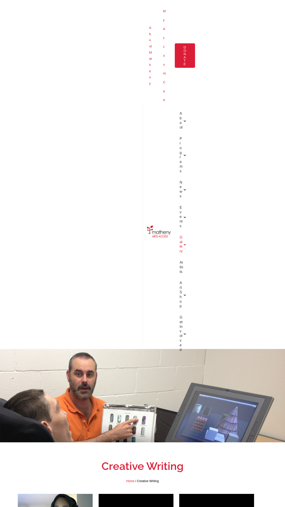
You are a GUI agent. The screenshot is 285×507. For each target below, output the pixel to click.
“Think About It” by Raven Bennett (55, 304)
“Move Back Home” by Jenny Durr (136, 370)
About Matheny (22, 6)
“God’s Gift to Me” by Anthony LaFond (217, 304)
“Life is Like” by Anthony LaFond (136, 232)
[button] (260, 6)
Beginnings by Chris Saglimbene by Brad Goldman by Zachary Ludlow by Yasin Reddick (216, 376)
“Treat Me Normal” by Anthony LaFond (136, 304)
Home (130, 168)
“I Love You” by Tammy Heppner (55, 370)
